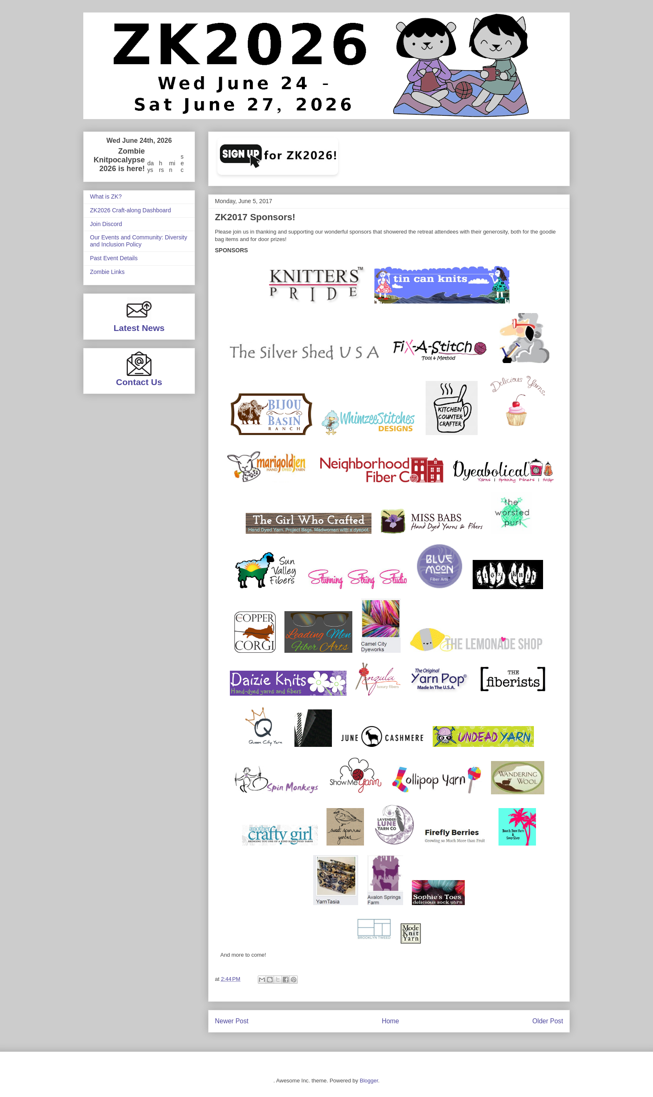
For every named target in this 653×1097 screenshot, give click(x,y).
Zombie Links (107, 272)
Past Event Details (113, 258)
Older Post (547, 1021)
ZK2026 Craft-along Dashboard (130, 210)
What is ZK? (106, 196)
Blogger (369, 1080)
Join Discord (106, 224)
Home (390, 1021)
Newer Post (232, 1021)
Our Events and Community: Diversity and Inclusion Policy (138, 241)
